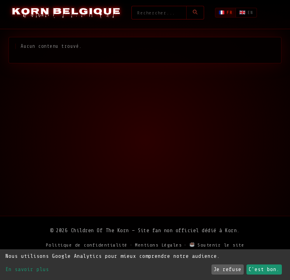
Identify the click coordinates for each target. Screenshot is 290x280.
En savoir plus (27, 269)
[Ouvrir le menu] (272, 13)
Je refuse (227, 269)
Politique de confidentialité (87, 245)
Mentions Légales (158, 245)
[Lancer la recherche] (195, 12)
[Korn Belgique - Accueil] (66, 12)
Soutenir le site (217, 245)
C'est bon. (264, 269)
